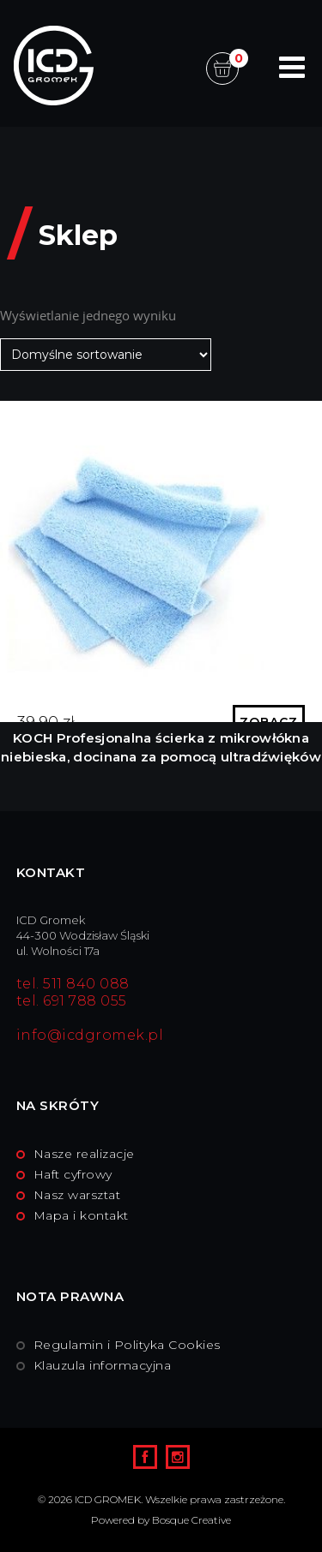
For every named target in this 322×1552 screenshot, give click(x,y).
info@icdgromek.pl (90, 1035)
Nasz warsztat (77, 1195)
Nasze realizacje (84, 1153)
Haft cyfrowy (72, 1174)
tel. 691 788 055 (71, 1001)
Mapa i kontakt (81, 1215)
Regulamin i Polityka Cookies (127, 1344)
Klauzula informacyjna (102, 1365)
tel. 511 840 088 (73, 984)
